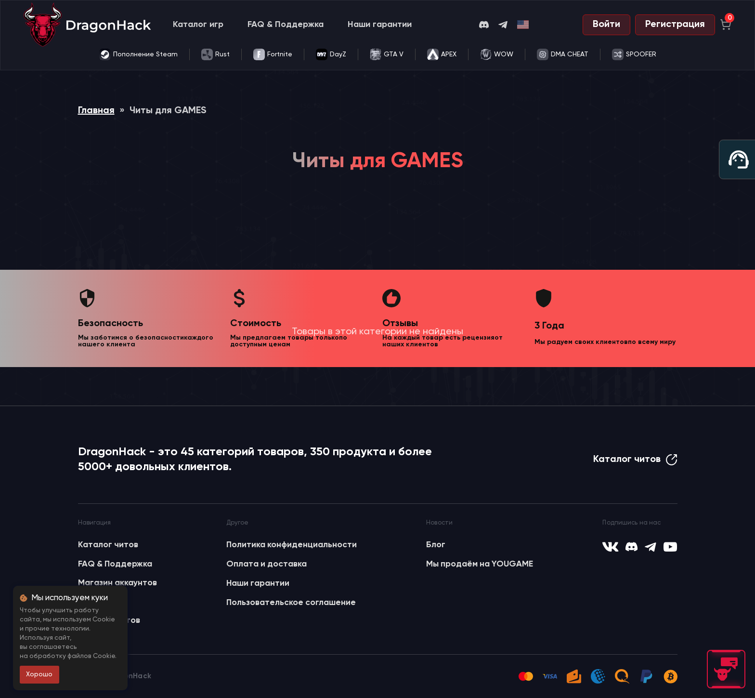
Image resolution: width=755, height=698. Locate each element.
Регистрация (675, 24)
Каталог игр (198, 24)
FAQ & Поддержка (285, 24)
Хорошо (39, 674)
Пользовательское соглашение (291, 602)
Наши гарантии (380, 24)
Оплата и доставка (266, 564)
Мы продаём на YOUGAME (479, 564)
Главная (96, 111)
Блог (435, 544)
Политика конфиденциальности (291, 544)
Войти (606, 24)
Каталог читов (635, 460)
